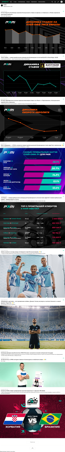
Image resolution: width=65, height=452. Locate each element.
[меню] (11, 1)
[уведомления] (55, 1)
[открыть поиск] (52, 1)
